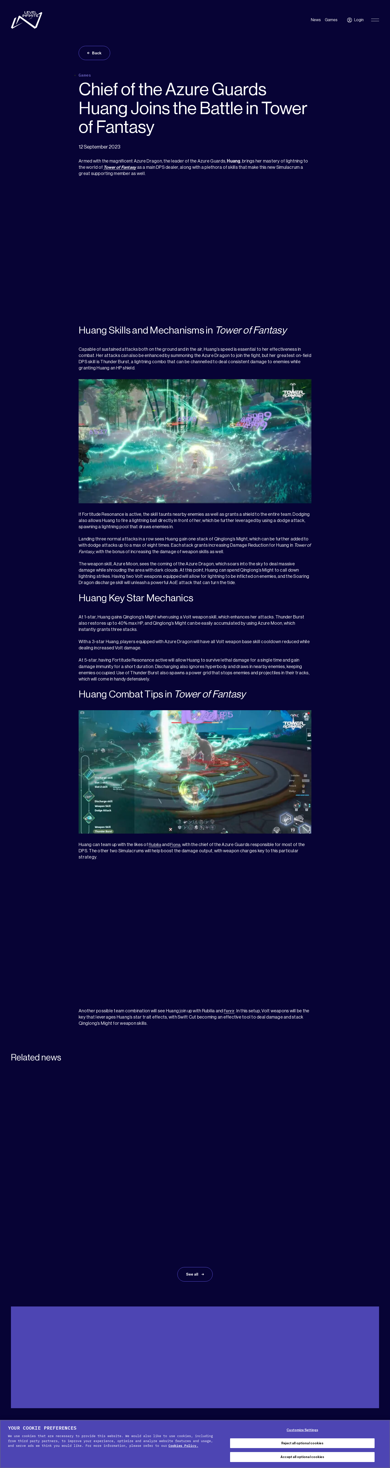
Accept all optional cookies (302, 1457)
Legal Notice (268, 1418)
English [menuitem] (365, 1367)
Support (18, 1366)
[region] (195, 1444)
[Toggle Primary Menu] (375, 20)
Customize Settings (302, 1430)
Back (97, 53)
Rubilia (155, 845)
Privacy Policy (198, 1418)
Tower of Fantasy (120, 168)
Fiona (176, 845)
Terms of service (234, 1418)
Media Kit (40, 1366)
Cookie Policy (165, 1418)
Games (331, 20)
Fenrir (229, 1011)
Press (60, 1366)
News (316, 20)
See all (192, 1207)
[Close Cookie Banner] (382, 1443)
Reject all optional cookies (302, 1443)
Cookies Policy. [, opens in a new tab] (183, 1446)
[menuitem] (367, 1367)
